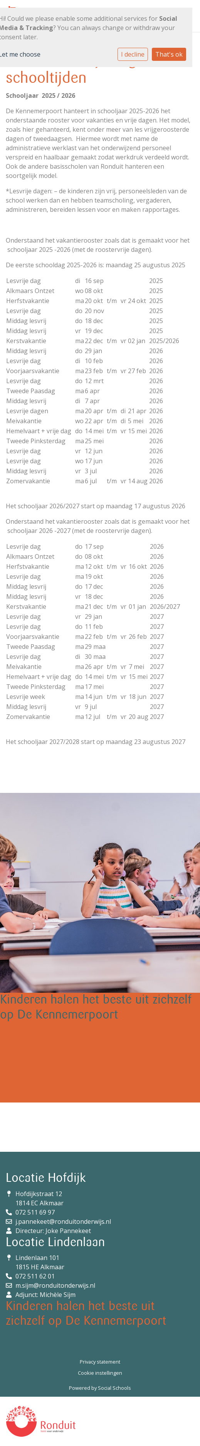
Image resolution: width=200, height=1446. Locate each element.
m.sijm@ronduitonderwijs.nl (55, 1285)
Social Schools (114, 1387)
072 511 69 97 (35, 1212)
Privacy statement (100, 1361)
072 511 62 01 (35, 1276)
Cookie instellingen (100, 1372)
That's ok (169, 54)
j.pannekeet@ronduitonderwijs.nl (63, 1221)
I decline (133, 54)
